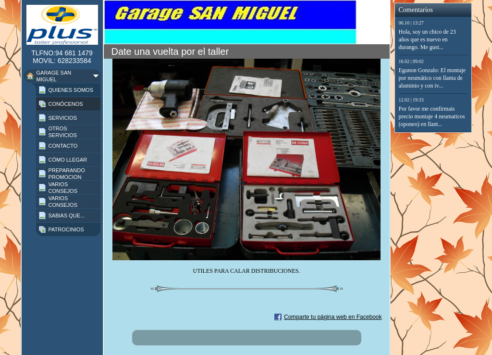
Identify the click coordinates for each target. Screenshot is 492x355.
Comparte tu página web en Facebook (332, 317)
